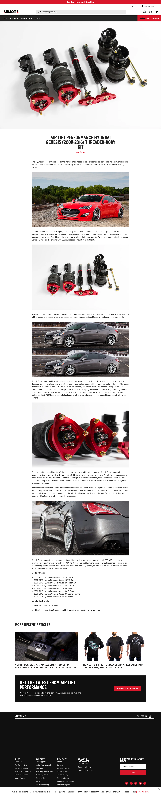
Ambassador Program (65, 781)
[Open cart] (156, 12)
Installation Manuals (43, 765)
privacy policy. (142, 792)
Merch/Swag (20, 778)
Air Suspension (21, 765)
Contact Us (40, 778)
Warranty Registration (44, 772)
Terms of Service (63, 768)
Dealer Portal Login (85, 770)
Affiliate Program (63, 785)
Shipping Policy (63, 778)
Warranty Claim (42, 775)
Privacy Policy (62, 775)
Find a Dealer (83, 764)
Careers (60, 765)
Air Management (21, 768)
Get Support (40, 762)
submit (133, 773)
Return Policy (62, 772)
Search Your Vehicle (23, 772)
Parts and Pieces (21, 775)
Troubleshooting (42, 785)
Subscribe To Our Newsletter (127, 689)
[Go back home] (11, 12)
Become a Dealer (84, 767)
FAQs (38, 781)
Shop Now (90, 2)
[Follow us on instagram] (144, 716)
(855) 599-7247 (127, 6)
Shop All (18, 762)
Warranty (39, 768)
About (59, 762)
